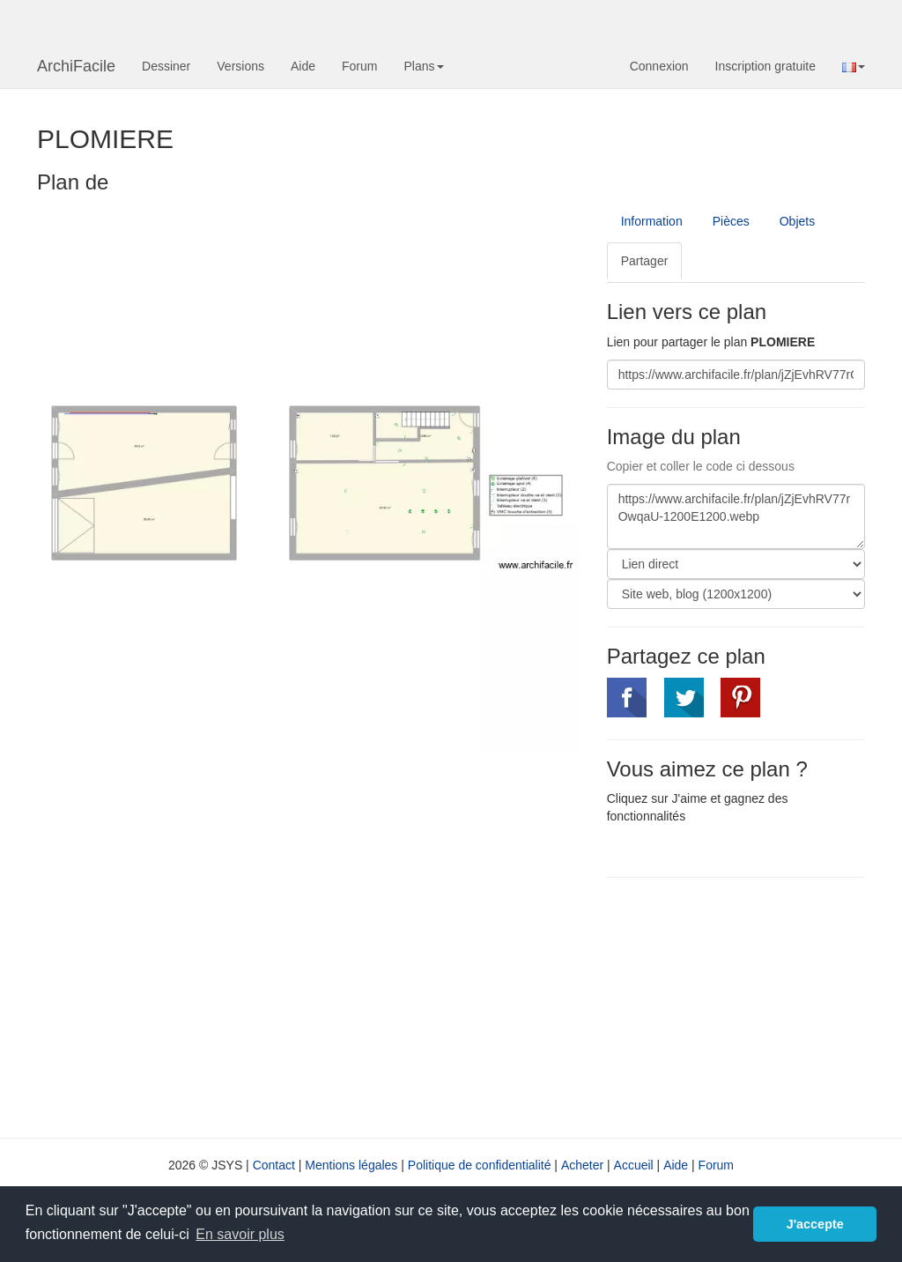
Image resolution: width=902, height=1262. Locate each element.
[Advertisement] (754, 1005)
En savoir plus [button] (240, 1234)
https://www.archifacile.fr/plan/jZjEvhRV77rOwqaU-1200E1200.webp (736, 516)
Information (652, 221)
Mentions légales (351, 1165)
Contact (274, 1165)
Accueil (634, 1165)
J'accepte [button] (815, 1224)
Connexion (659, 66)
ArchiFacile (76, 66)
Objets (797, 221)
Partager (645, 261)
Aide (303, 66)
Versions (240, 66)
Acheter (582, 1165)
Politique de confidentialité (479, 1165)
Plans (423, 66)
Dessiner (166, 66)
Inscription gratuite (765, 66)
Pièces (731, 221)
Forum (359, 66)
